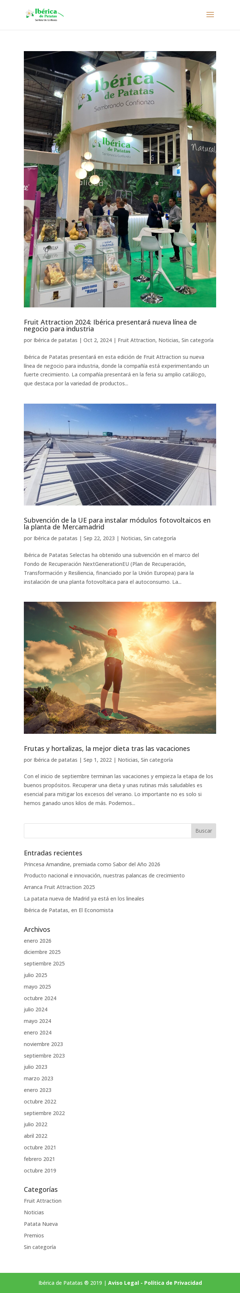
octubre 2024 (40, 998)
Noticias (168, 340)
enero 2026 (37, 940)
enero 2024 (37, 1032)
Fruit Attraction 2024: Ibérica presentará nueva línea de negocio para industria (110, 325)
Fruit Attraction (136, 340)
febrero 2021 (39, 1158)
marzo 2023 (38, 1078)
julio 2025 (35, 975)
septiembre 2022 (44, 1113)
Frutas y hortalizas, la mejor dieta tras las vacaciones (107, 748)
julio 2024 (35, 1009)
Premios (34, 1235)
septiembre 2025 (44, 963)
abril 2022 (35, 1135)
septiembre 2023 (44, 1055)
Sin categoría (197, 340)
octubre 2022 (40, 1101)
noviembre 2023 (43, 1044)
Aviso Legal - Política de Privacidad (155, 1282)
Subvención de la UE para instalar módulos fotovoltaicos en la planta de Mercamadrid (117, 523)
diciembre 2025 (42, 951)
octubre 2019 (40, 1170)
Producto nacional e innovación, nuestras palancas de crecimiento (104, 875)
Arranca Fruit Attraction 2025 (59, 886)
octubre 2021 (40, 1147)
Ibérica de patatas (56, 340)
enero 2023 (37, 1089)
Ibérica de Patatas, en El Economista (68, 910)
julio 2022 (35, 1124)
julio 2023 (35, 1066)
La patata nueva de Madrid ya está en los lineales (84, 898)
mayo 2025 (37, 986)
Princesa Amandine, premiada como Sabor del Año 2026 (92, 864)
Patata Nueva (41, 1223)
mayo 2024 (37, 1020)
